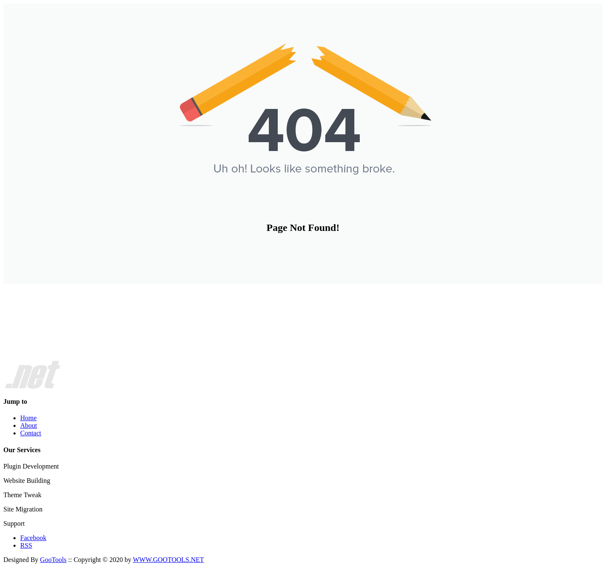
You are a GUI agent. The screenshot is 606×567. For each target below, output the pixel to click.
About (28, 425)
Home (28, 417)
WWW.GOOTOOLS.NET (168, 559)
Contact (30, 433)
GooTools (53, 559)
